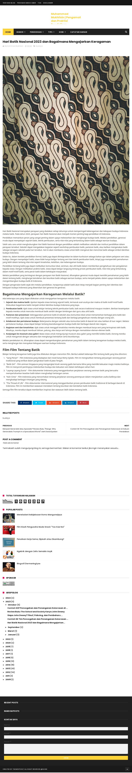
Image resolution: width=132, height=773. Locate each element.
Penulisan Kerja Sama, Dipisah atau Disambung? (40, 539)
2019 (8, 647)
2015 (8, 661)
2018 (8, 650)
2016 (8, 658)
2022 (8, 639)
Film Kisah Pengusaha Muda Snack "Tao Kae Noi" (40, 527)
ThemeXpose (18, 770)
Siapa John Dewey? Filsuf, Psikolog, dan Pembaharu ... (35, 615)
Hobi (61, 32)
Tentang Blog (9, 3)
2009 (8, 680)
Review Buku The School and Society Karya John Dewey (36, 612)
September (14, 627)
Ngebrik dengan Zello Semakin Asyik (34, 551)
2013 (8, 669)
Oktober (12, 605)
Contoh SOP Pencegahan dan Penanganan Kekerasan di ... (37, 608)
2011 (8, 676)
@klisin (44, 770)
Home (8, 32)
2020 (8, 643)
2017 (8, 654)
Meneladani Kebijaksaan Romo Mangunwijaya (39, 515)
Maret (11, 631)
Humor (19, 32)
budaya (39, 46)
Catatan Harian (78, 32)
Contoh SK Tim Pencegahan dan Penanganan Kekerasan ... (37, 619)
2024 (8, 598)
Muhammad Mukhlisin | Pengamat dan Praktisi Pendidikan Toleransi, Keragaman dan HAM (66, 22)
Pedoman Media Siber (26, 3)
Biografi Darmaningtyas (28, 564)
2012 (8, 672)
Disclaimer (48, 3)
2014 (8, 665)
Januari (12, 635)
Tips (50, 32)
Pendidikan (36, 32)
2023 (8, 602)
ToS (39, 3)
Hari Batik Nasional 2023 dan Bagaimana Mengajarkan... (36, 623)
